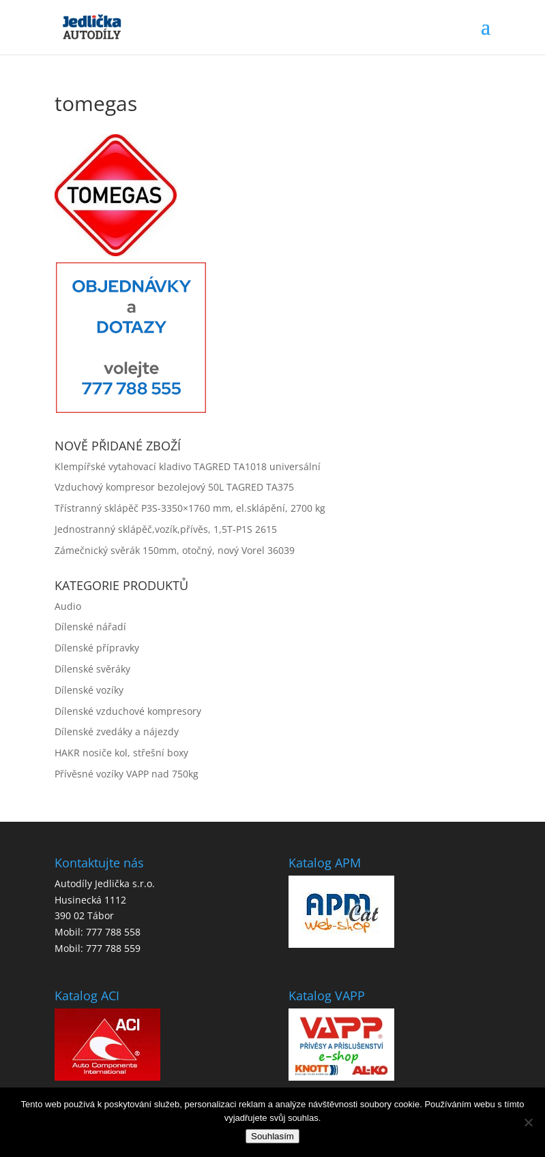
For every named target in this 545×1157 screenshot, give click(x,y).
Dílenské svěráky (92, 668)
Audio (68, 606)
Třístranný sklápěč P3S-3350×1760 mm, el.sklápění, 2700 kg (190, 508)
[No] (528, 1122)
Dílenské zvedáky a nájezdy (117, 731)
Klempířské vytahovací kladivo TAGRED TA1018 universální (188, 466)
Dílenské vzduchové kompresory (128, 711)
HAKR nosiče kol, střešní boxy (121, 752)
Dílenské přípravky (97, 647)
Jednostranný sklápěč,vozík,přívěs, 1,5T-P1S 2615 (166, 529)
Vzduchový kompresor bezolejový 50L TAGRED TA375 (174, 486)
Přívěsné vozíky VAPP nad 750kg (126, 773)
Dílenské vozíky (89, 689)
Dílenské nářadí (90, 626)
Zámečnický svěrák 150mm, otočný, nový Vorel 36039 (175, 550)
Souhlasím (272, 1136)
